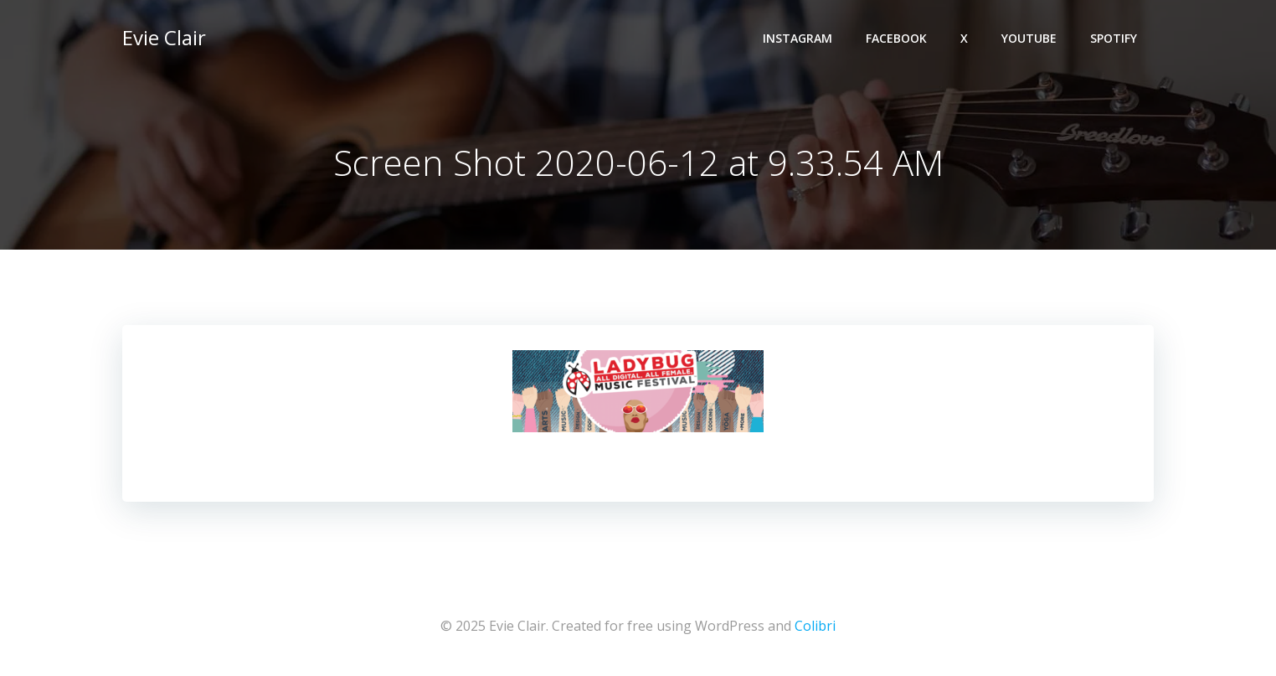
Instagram (797, 38)
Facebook (896, 38)
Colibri (815, 626)
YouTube (1029, 38)
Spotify (1113, 38)
